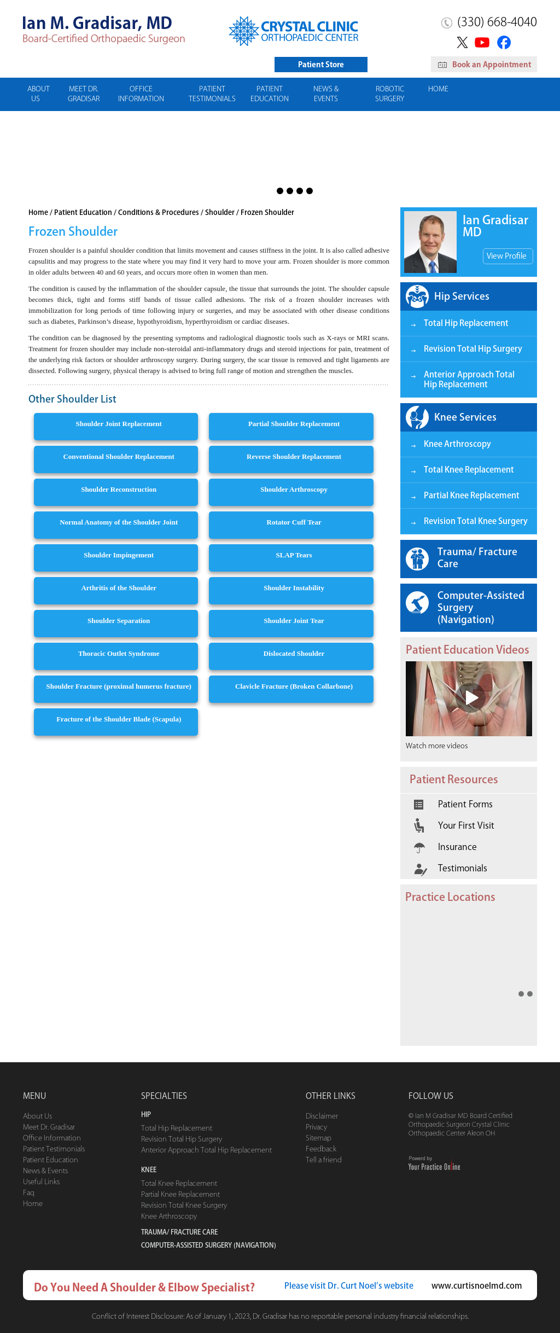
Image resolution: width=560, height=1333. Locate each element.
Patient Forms (453, 804)
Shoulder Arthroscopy (294, 489)
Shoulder (220, 212)
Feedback (321, 1148)
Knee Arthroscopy (457, 444)
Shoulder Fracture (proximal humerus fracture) (118, 686)
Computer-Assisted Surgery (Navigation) (481, 607)
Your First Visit (454, 825)
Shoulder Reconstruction (118, 489)
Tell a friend (324, 1159)
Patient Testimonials (212, 93)
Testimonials (450, 868)
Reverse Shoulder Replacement (294, 456)
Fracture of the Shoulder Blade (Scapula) (118, 719)
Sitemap (318, 1138)
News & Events (326, 93)
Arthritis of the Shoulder (118, 588)
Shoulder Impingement (119, 555)
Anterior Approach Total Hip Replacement (469, 379)
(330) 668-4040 (497, 22)
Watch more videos (437, 745)
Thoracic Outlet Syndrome (119, 653)
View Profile (507, 256)
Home (438, 88)
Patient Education (269, 93)
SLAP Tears (294, 555)
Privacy (316, 1127)
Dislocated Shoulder (294, 653)
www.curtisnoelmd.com (476, 1286)
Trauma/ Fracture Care (477, 557)
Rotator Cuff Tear (294, 522)
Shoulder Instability (294, 588)
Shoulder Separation (119, 620)
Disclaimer (322, 1116)
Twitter (461, 42)
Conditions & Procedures (158, 212)
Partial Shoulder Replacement (294, 424)
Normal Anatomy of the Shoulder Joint (119, 522)
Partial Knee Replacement (472, 495)
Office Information (141, 93)
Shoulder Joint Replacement (119, 424)
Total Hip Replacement (466, 323)
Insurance (445, 846)
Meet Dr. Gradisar (84, 93)
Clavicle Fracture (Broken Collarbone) (294, 686)
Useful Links (41, 1181)
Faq (28, 1192)
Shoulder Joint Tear (294, 620)
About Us (38, 93)
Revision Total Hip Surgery (473, 349)
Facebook (506, 42)
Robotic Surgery (389, 93)
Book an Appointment (484, 64)
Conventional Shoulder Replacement (118, 456)
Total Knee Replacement (469, 469)
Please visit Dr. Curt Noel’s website (348, 1286)
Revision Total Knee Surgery (476, 521)
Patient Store (321, 64)
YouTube (483, 42)
